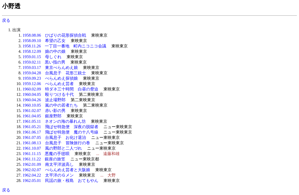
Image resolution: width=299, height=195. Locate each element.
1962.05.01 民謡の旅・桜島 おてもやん (60, 180)
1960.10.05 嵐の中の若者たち (50, 105)
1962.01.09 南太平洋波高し (48, 164)
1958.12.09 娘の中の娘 (44, 51)
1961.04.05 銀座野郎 (42, 116)
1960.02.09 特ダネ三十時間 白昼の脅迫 (60, 89)
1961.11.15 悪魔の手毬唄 (46, 153)
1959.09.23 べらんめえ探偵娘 (50, 78)
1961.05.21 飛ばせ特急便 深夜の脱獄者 (60, 127)
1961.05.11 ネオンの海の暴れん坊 (54, 121)
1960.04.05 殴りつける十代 (48, 94)
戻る (6, 20)
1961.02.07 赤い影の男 (44, 110)
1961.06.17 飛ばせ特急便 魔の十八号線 (60, 132)
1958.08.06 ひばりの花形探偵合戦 (54, 35)
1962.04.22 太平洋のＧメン (48, 175)
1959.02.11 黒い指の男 (44, 62)
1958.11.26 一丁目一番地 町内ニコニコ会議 (64, 46)
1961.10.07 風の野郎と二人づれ (52, 148)
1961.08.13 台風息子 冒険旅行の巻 (56, 143)
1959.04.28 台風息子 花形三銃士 (54, 73)
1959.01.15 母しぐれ (42, 57)
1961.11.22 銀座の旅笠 (44, 159)
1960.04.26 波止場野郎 (44, 100)
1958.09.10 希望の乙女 (44, 40)
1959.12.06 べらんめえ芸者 (48, 83)
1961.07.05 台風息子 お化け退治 (54, 137)
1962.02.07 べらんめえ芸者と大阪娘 (56, 170)
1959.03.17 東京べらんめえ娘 (50, 67)
